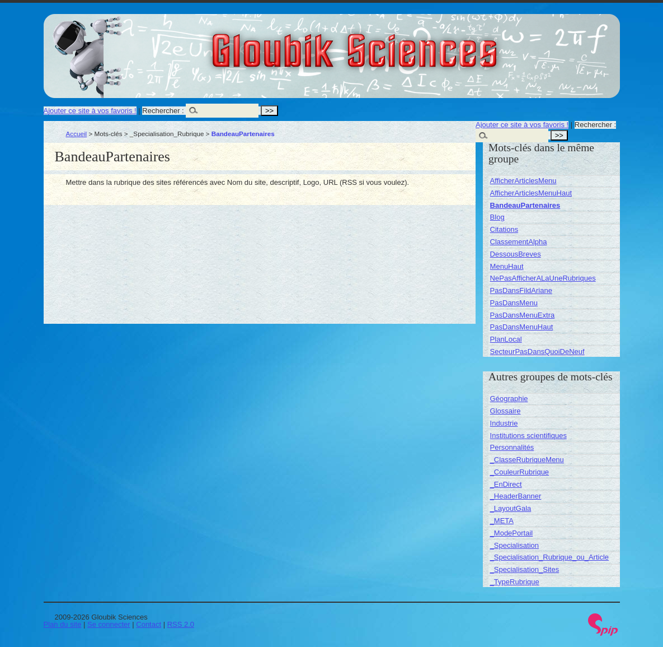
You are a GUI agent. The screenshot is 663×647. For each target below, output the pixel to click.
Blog (497, 217)
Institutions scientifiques (528, 435)
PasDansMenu (514, 303)
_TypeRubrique (514, 582)
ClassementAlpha (518, 242)
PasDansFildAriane (521, 290)
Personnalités (512, 447)
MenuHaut (507, 266)
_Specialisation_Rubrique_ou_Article (549, 557)
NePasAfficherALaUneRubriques (543, 278)
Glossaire (505, 411)
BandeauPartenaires (525, 205)
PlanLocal (506, 339)
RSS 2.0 (180, 624)
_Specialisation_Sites (524, 569)
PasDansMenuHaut (521, 327)
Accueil (76, 133)
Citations (504, 229)
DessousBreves (515, 254)
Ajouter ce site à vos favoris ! (90, 110)
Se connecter (108, 624)
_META (502, 520)
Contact (148, 624)
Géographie (509, 398)
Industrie (504, 423)
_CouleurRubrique (519, 472)
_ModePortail (511, 533)
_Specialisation (514, 545)
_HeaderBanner (516, 496)
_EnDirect (506, 484)
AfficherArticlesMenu (523, 180)
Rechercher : (163, 110)
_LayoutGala (511, 508)
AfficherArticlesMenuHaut (531, 193)
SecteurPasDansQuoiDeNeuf (537, 351)
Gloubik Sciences (417, 43)
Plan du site (63, 624)
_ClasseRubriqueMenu (527, 459)
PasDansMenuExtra (522, 315)
